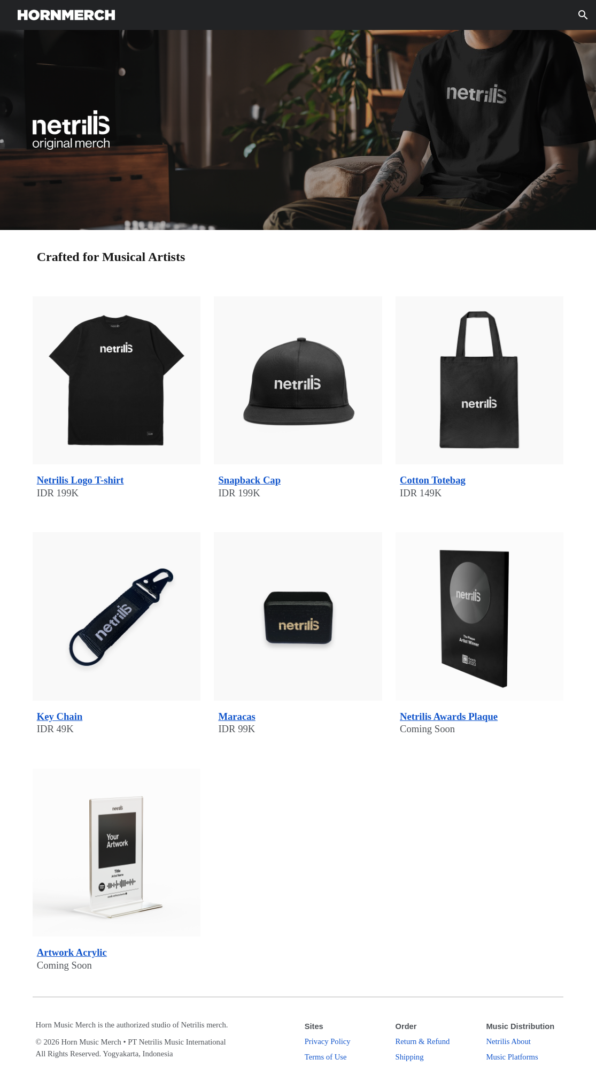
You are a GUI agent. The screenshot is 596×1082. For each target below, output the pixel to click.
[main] (298, 257)
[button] (583, 15)
